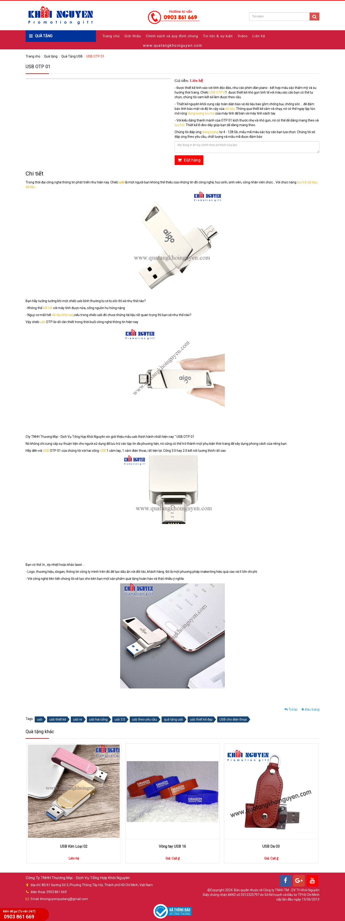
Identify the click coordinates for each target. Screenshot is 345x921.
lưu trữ (179, 125)
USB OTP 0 (217, 92)
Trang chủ (111, 36)
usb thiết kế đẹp (201, 719)
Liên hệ (259, 36)
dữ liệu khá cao (63, 315)
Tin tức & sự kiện (218, 36)
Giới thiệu (133, 36)
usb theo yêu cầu (144, 719)
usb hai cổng (98, 719)
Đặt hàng (189, 160)
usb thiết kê (57, 719)
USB (46, 450)
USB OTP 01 (95, 56)
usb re (77, 719)
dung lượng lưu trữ (201, 113)
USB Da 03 (271, 846)
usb (43, 322)
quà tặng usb (173, 719)
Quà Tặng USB (72, 56)
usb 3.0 (120, 719)
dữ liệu (230, 109)
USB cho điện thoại (233, 719)
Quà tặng (51, 56)
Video (243, 36)
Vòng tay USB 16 (172, 846)
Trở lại (290, 709)
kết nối (47, 308)
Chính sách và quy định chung (172, 36)
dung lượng (210, 132)
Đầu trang (310, 709)
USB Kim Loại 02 (74, 846)
